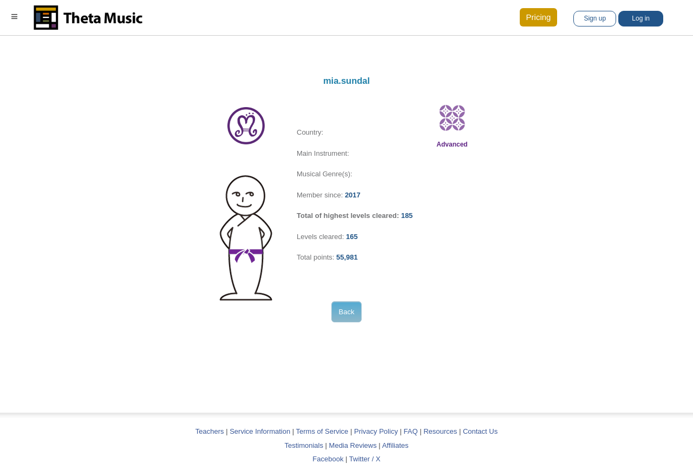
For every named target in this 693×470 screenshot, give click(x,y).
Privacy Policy (376, 431)
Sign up (595, 18)
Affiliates (395, 445)
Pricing (538, 17)
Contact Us (480, 431)
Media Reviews (353, 445)
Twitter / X (365, 459)
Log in (641, 18)
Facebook (327, 459)
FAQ (411, 431)
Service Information (260, 431)
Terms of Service (322, 431)
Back (347, 312)
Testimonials (303, 445)
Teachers (210, 431)
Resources (440, 431)
